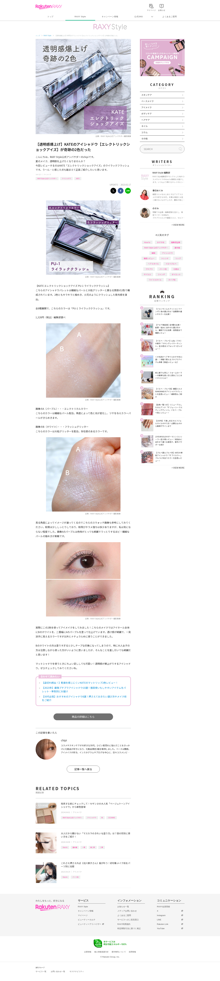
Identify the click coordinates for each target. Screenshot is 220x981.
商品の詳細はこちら (83, 716)
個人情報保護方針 (101, 952)
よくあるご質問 (169, 16)
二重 (101, 847)
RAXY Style (80, 16)
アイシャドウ (66, 178)
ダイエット (176, 274)
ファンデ (161, 274)
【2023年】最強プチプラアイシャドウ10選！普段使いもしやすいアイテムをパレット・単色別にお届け (84, 689)
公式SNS (138, 16)
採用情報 (132, 952)
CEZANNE (111, 817)
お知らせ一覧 (123, 906)
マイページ (83, 915)
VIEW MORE (178, 224)
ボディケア (146, 113)
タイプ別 (171, 279)
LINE (159, 920)
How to (65, 847)
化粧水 (176, 269)
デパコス (147, 274)
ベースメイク (147, 101)
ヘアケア (145, 119)
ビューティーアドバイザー (89, 924)
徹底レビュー (149, 258)
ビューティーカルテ (86, 920)
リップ (178, 258)
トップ (50, 16)
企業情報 (87, 952)
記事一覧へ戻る (83, 769)
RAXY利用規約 (123, 924)
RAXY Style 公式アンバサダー (47, 178)
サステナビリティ (77, 971)
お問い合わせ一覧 (58, 971)
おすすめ (160, 242)
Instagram (161, 915)
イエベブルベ (171, 263)
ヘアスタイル (153, 263)
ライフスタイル (155, 279)
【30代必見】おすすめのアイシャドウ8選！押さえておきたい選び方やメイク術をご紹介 (84, 698)
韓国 (153, 253)
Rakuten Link (162, 924)
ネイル (144, 126)
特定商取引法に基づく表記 (129, 928)
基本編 (75, 847)
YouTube (161, 928)
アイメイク (47, 174)
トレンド (164, 258)
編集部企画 (175, 242)
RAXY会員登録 (163, 906)
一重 (83, 847)
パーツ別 (75, 877)
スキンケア (146, 94)
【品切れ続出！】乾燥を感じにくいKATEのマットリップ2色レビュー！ (80, 682)
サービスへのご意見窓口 (128, 920)
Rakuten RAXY (49, 6)
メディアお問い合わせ (127, 911)
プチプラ (149, 269)
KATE (78, 178)
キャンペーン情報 (110, 16)
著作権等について (119, 952)
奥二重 (92, 847)
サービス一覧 (41, 971)
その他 (144, 138)
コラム (144, 132)
